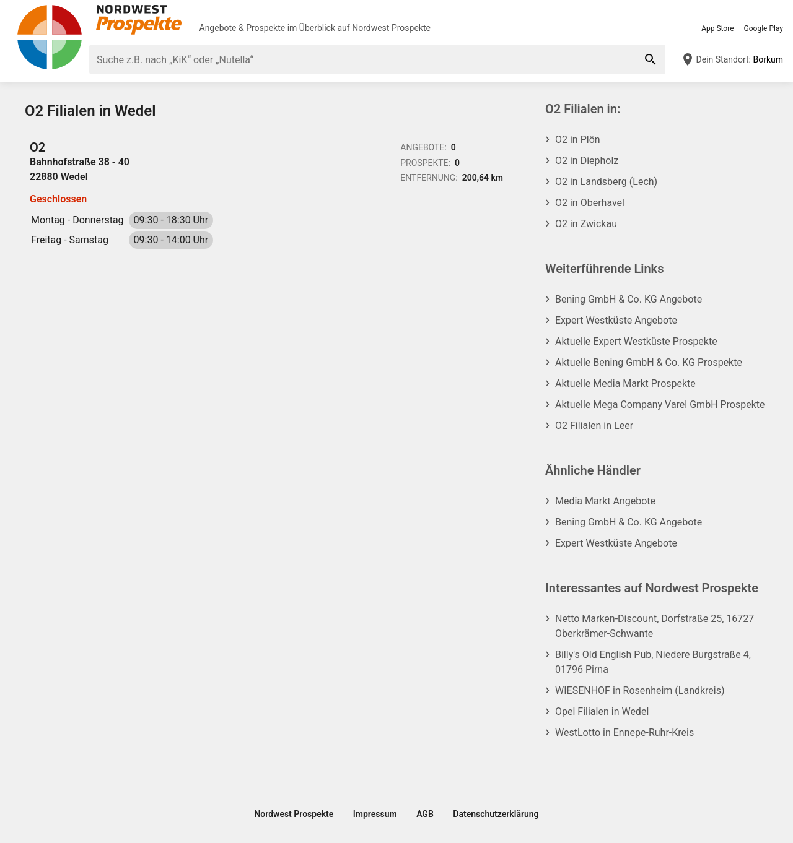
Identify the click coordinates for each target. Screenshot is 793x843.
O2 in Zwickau (586, 224)
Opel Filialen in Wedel (602, 711)
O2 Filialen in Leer (594, 425)
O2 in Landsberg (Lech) (606, 182)
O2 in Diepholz (586, 160)
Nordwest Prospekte (391, 28)
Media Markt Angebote (605, 501)
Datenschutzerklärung (495, 814)
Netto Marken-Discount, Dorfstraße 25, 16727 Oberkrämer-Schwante (654, 626)
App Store (717, 28)
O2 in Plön (577, 139)
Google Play (763, 28)
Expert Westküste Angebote (616, 320)
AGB (425, 814)
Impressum (375, 814)
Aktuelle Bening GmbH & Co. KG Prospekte (648, 362)
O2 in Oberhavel (589, 203)
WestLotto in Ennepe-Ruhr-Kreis (624, 732)
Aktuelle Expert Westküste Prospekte (636, 341)
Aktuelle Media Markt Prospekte (625, 383)
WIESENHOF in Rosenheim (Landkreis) (640, 690)
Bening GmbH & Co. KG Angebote (628, 299)
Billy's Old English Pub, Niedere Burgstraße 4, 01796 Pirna (653, 662)
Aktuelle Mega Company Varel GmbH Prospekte (660, 404)
